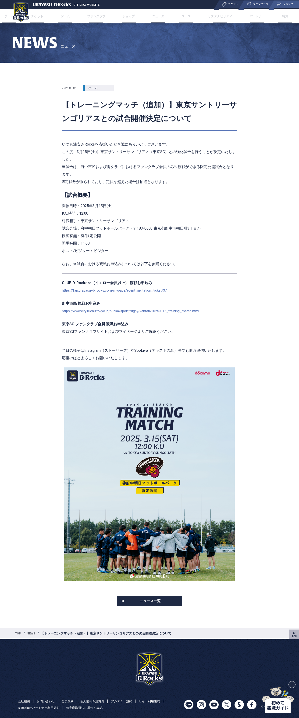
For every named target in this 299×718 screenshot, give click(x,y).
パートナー (249, 16)
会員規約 (70, 701)
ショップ (131, 16)
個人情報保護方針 (96, 701)
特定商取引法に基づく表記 (88, 708)
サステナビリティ (214, 16)
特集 (274, 16)
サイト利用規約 (157, 701)
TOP (18, 634)
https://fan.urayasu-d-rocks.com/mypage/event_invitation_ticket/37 (117, 290)
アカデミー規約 (127, 701)
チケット (48, 16)
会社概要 (24, 701)
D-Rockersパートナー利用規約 (40, 708)
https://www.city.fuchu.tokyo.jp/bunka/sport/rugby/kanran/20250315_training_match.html (135, 311)
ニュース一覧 (150, 601)
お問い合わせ (47, 701)
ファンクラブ (101, 16)
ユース (182, 16)
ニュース (157, 16)
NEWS (32, 634)
